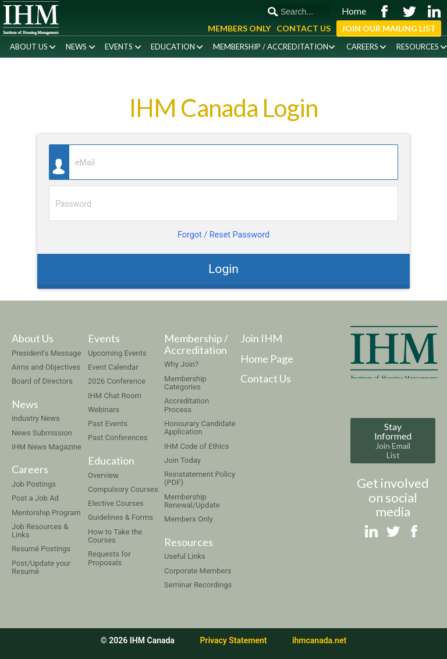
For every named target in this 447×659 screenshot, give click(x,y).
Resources (417, 46)
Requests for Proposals (109, 558)
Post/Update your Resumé (41, 567)
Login (223, 268)
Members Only (239, 28)
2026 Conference (117, 381)
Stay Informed (392, 440)
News (76, 46)
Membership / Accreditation (270, 46)
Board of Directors (42, 381)
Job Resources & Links (40, 530)
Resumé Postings (41, 548)
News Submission (42, 432)
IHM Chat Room (114, 395)
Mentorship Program (46, 512)
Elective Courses (116, 503)
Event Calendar (113, 367)
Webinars (103, 409)
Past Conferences (117, 437)
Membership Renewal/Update (192, 501)
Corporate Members (198, 570)
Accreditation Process (186, 404)
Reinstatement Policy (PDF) (199, 478)
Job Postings (34, 484)
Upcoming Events (117, 353)
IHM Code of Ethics (196, 446)
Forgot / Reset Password (223, 235)
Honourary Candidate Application (199, 427)
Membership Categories (185, 382)
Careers (362, 46)
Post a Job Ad (35, 498)
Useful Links (184, 556)
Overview (103, 475)
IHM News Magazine (46, 446)
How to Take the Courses (115, 535)
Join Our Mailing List (389, 28)
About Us (29, 46)
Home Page (266, 358)
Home (354, 11)
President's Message (46, 353)
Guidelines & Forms (120, 517)
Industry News (36, 418)
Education (173, 46)
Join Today (182, 460)
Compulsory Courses (123, 489)
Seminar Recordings (198, 584)
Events (119, 46)
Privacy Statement (233, 640)
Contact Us (303, 28)
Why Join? (181, 364)
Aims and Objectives (46, 367)
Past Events (107, 423)
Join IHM (261, 338)
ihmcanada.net (319, 640)
